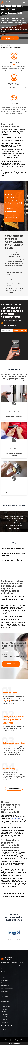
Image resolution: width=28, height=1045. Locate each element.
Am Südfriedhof (5, 991)
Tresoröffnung (14, 487)
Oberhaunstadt (5, 996)
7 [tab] (19, 939)
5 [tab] (15, 939)
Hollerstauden (5, 1019)
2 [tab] (8, 939)
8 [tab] (22, 939)
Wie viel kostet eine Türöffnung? (13, 549)
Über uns (3, 969)
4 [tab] (13, 939)
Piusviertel (4, 1011)
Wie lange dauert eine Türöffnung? (13, 560)
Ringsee (3, 1004)
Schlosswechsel (14, 411)
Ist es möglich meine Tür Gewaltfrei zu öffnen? (13, 554)
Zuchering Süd (5, 1001)
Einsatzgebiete (7, 989)
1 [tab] (6, 939)
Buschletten (4, 994)
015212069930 (7, 700)
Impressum (4, 971)
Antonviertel (4, 1009)
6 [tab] (17, 939)
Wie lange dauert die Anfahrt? (12, 565)
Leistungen (5, 977)
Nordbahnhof (5, 1014)
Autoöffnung (14, 448)
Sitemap (3, 974)
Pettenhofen (4, 999)
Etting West (4, 1016)
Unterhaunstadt (5, 1006)
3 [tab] (10, 939)
